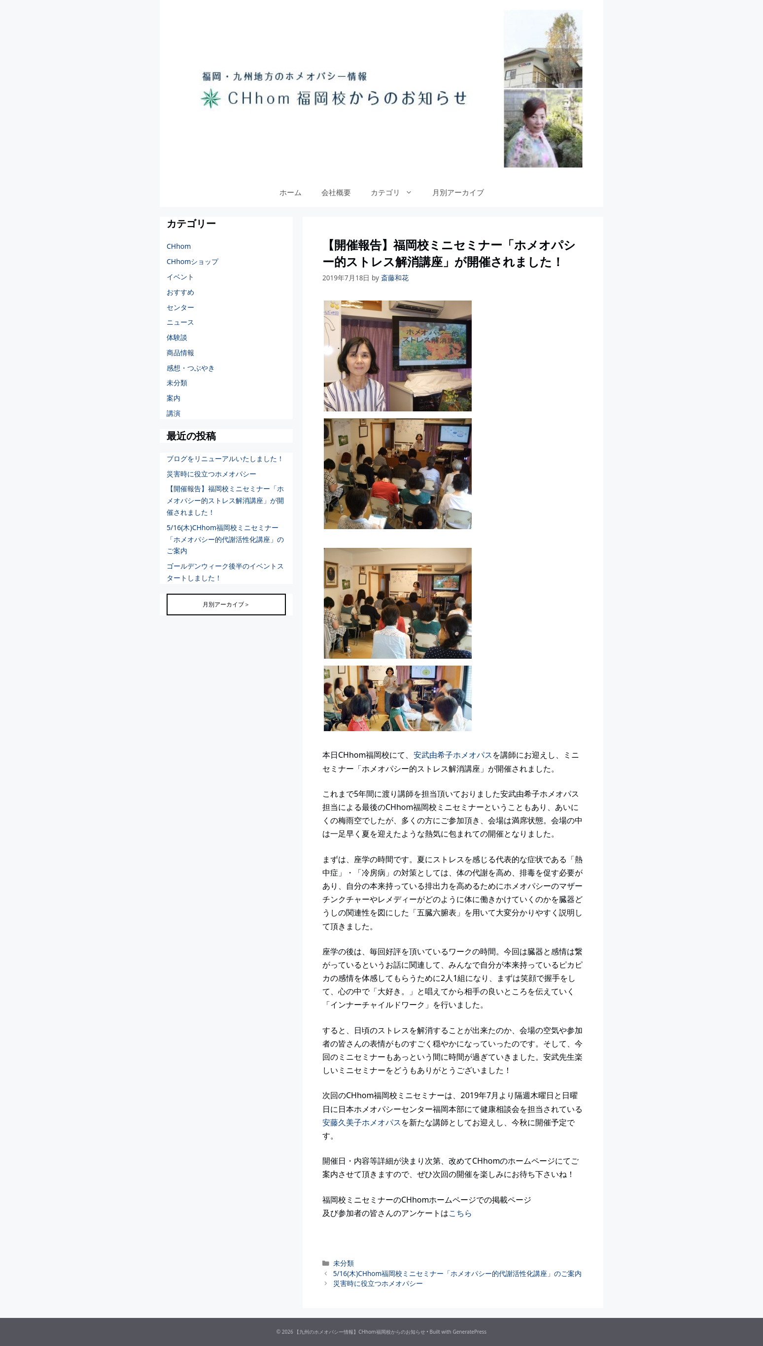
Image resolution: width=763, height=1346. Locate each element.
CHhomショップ (192, 261)
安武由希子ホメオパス (453, 754)
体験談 (177, 337)
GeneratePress (469, 1331)
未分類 (343, 1263)
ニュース (180, 322)
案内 (173, 398)
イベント (180, 276)
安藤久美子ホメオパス (361, 1122)
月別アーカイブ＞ (226, 604)
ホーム (290, 192)
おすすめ (180, 292)
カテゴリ (396, 192)
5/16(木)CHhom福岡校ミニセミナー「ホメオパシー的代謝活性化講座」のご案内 (457, 1273)
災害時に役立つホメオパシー (378, 1283)
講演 (173, 413)
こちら (460, 1213)
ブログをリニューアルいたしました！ (225, 458)
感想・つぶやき (191, 367)
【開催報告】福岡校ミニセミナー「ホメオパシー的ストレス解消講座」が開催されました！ (225, 500)
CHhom (179, 246)
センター (180, 307)
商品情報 (180, 352)
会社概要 (336, 192)
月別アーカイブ (458, 192)
